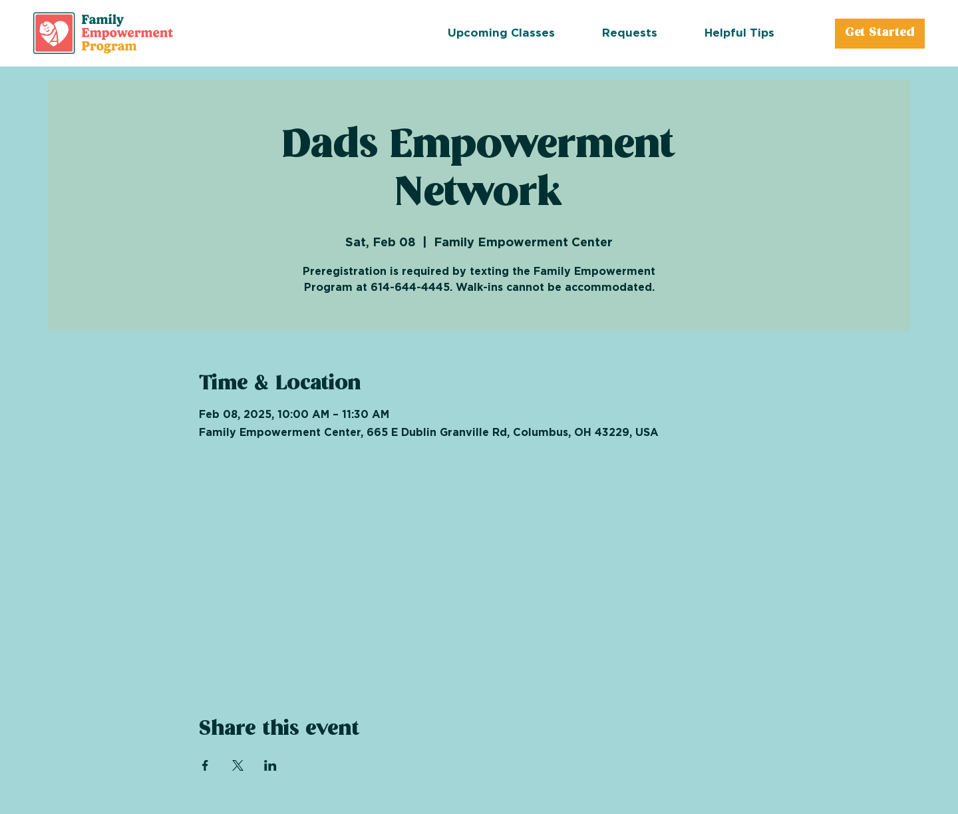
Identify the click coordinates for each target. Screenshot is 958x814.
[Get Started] (879, 34)
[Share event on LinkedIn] (270, 765)
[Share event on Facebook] (205, 765)
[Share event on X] (238, 765)
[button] (653, 33)
